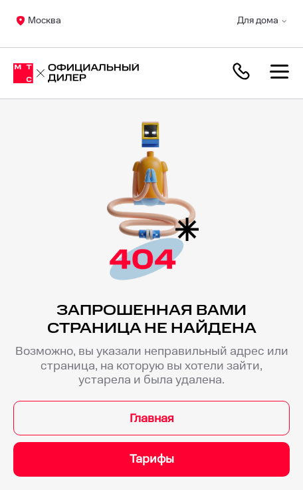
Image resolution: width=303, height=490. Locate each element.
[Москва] (76, 73)
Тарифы (152, 459)
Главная (152, 418)
